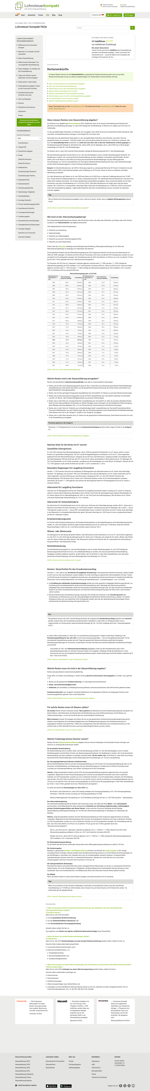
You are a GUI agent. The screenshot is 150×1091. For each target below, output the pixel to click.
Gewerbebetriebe (23, 196)
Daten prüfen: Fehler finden (27, 82)
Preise (40, 15)
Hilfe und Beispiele (24, 99)
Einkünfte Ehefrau (24, 163)
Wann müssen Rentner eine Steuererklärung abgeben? (67, 84)
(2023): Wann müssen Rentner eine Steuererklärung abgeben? (68, 208)
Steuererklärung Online (23, 1057)
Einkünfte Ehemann (24, 159)
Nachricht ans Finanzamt (26, 233)
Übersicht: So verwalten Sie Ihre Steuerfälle (28, 53)
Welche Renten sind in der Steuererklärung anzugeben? (67, 89)
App (16, 15)
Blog (53, 15)
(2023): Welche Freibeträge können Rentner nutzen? (64, 896)
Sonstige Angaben (24, 229)
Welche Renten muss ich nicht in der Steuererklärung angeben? (70, 96)
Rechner (21, 103)
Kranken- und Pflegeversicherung (76, 851)
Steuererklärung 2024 (22, 1064)
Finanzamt (62, 246)
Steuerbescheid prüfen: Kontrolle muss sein (26, 94)
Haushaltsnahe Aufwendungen (28, 221)
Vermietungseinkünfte (25, 188)
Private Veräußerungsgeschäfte (29, 204)
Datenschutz (96, 1068)
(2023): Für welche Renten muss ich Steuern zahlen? (65, 730)
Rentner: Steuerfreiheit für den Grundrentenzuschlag (66, 93)
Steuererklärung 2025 (107, 106)
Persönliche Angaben (25, 151)
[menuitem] (97, 15)
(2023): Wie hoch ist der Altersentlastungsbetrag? (63, 370)
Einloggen (129, 15)
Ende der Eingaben (24, 237)
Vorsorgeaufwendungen (26, 212)
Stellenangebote (74, 1068)
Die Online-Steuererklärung (35, 9)
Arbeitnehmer (22, 167)
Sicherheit (31, 15)
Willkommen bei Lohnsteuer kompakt (27, 46)
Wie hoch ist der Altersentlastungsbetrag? (63, 86)
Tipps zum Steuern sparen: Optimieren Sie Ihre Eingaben (28, 77)
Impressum (22, 111)
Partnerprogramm (75, 1064)
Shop (60, 15)
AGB (93, 1064)
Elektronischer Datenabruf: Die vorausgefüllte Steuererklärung (28, 63)
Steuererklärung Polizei (23, 1077)
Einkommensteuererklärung (68, 742)
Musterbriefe (50, 1068)
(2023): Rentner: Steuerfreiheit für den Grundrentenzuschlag (67, 659)
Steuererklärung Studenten (24, 1074)
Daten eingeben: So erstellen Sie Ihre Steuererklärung (29, 70)
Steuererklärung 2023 (77, 106)
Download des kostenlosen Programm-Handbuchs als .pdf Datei (29, 122)
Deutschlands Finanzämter (55, 1061)
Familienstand (23, 143)
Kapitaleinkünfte (23, 180)
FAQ (47, 15)
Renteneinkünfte (52, 65)
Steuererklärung (74, 123)
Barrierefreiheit (97, 1071)
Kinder (20, 155)
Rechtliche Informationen (26, 107)
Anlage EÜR (22, 147)
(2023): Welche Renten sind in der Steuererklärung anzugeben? (68, 436)
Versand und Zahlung (99, 1077)
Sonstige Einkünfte (24, 200)
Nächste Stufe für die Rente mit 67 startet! (63, 91)
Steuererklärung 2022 (22, 1071)
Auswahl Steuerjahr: (23, 135)
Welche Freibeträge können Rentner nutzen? (63, 101)
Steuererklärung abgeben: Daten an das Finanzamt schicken (29, 87)
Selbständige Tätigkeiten (26, 192)
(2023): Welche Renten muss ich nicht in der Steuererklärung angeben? (71, 698)
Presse (20, 115)
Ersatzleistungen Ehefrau (26, 176)
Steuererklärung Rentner (23, 1081)
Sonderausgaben (111, 851)
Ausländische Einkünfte (26, 208)
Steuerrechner (50, 1064)
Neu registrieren (114, 15)
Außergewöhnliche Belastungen (29, 225)
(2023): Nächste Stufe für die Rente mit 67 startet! (64, 560)
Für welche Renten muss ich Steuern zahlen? (64, 98)
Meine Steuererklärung (25, 58)
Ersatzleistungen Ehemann (27, 171)
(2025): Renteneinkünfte (57, 109)
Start (23, 15)
